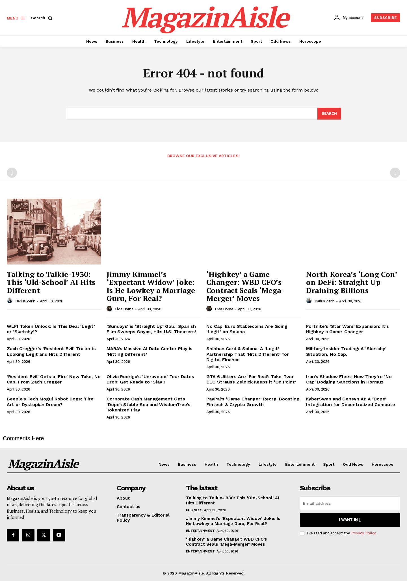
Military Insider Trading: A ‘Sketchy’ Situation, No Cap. (346, 351)
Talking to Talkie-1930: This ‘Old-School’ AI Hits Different (51, 282)
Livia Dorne (124, 309)
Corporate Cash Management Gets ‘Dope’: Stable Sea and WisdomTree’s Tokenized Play (148, 404)
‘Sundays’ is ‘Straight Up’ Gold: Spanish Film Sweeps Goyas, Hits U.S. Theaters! (151, 329)
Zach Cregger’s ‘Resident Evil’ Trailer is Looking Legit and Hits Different (51, 351)
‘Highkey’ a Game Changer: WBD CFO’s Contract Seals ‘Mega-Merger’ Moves (245, 286)
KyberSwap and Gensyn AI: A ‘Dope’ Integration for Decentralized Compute (350, 401)
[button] (43, 18)
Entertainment (200, 531)
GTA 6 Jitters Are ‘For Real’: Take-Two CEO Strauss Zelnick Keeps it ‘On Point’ (251, 379)
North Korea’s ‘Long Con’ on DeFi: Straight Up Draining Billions (351, 282)
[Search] (329, 114)
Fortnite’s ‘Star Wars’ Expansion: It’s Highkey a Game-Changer (347, 329)
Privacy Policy (363, 533)
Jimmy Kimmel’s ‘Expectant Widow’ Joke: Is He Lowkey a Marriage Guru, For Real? (151, 286)
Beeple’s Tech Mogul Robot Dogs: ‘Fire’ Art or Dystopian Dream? (51, 401)
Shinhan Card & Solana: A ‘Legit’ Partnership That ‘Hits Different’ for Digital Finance (247, 354)
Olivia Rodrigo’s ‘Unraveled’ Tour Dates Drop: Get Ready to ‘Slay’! (150, 379)
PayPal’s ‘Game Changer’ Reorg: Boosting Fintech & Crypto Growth (252, 401)
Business (194, 510)
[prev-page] (12, 173)
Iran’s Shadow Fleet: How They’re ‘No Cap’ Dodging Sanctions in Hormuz (349, 379)
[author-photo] (10, 301)
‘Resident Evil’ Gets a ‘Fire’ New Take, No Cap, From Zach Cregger (54, 379)
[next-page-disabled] (395, 173)
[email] (350, 503)
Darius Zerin (25, 301)
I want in (350, 520)
